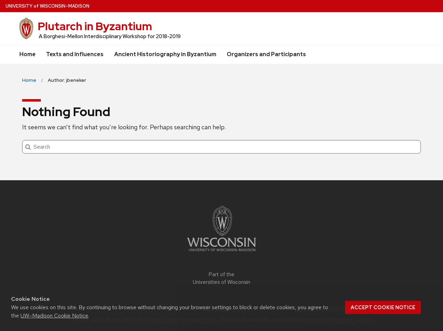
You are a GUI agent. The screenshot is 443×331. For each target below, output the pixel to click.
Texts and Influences (74, 54)
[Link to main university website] (221, 252)
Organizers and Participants (266, 54)
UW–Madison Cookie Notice (54, 315)
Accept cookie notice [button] (383, 307)
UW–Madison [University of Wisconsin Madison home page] (47, 6)
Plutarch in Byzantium (95, 26)
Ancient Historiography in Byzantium (165, 54)
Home (27, 54)
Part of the (221, 278)
